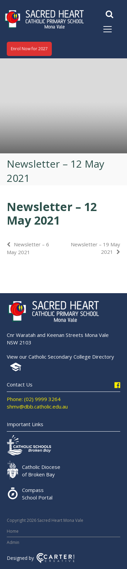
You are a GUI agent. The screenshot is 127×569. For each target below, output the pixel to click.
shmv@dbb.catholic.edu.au (37, 406)
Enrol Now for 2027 (29, 49)
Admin (13, 542)
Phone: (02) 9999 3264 (34, 399)
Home (13, 531)
